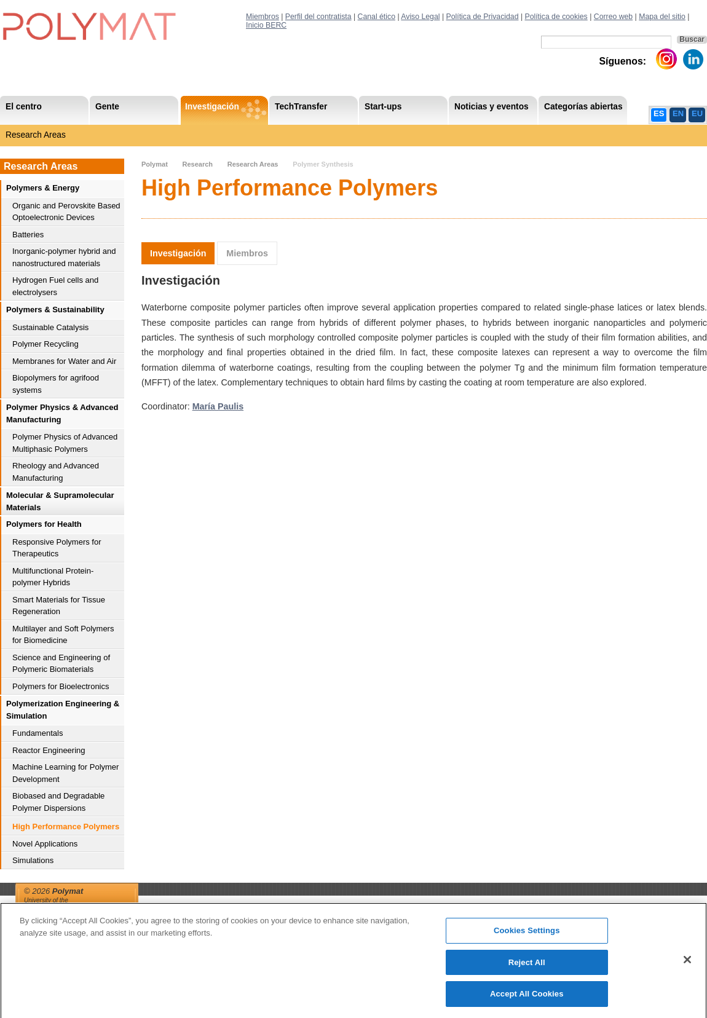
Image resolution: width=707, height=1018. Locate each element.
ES (659, 113)
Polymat (154, 164)
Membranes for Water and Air (64, 361)
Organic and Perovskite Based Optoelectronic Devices (66, 212)
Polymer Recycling (45, 344)
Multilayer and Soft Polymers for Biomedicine (63, 634)
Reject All (526, 967)
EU (697, 113)
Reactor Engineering (48, 750)
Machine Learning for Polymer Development (65, 773)
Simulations (32, 860)
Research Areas (36, 135)
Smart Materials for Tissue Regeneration (58, 606)
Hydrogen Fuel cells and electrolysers (55, 286)
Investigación (178, 253)
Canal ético (376, 16)
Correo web (613, 16)
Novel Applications (44, 843)
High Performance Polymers (65, 826)
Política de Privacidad (482, 16)
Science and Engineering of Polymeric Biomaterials (61, 663)
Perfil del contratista (318, 16)
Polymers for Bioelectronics (60, 686)
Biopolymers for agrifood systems (55, 384)
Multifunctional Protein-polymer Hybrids (52, 577)
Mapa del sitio (662, 16)
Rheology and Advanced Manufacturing (55, 472)
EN (678, 113)
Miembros (262, 16)
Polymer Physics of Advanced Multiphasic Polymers (64, 443)
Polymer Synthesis (323, 164)
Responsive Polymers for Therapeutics (56, 548)
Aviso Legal (420, 16)
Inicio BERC (266, 25)
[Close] (687, 964)
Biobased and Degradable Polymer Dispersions (58, 802)
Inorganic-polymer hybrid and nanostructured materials (64, 257)
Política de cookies (555, 16)
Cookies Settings (527, 936)
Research (197, 164)
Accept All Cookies (527, 999)
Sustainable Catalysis (50, 327)
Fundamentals (37, 733)
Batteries (28, 234)
